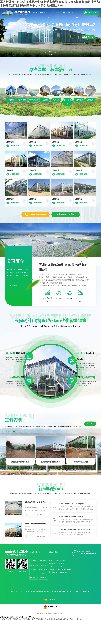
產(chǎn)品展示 (50, 13)
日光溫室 (43, 565)
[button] (45, 52)
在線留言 (70, 13)
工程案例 (63, 13)
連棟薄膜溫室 (34, 565)
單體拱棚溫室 (34, 577)
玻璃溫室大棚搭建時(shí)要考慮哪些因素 (72, 516)
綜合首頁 (36, 13)
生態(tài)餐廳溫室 (43, 571)
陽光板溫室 (43, 560)
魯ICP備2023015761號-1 (74, 591)
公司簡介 (42, 13)
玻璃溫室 (34, 560)
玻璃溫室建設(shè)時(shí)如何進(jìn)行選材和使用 (74, 529)
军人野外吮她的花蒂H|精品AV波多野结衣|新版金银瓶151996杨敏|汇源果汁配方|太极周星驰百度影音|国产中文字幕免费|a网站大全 (40, 619)
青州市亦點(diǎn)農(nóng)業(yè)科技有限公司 (39, 591)
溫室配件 (43, 577)
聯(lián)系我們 (77, 13)
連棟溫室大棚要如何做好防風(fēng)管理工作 (73, 503)
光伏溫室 (34, 569)
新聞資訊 (56, 13)
